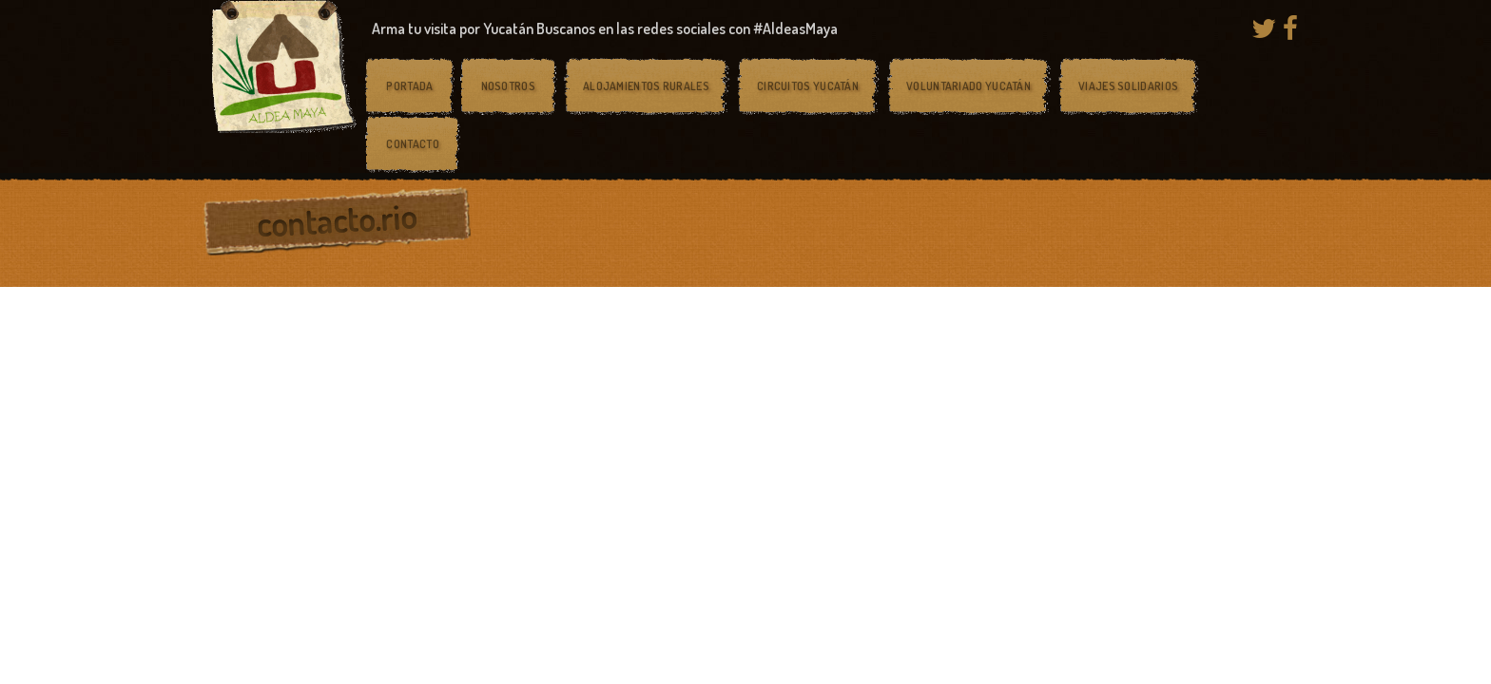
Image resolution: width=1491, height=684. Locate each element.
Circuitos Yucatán (808, 86)
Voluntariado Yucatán (968, 86)
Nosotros (508, 86)
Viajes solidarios (1128, 86)
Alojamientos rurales (646, 86)
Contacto (412, 144)
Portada (409, 86)
